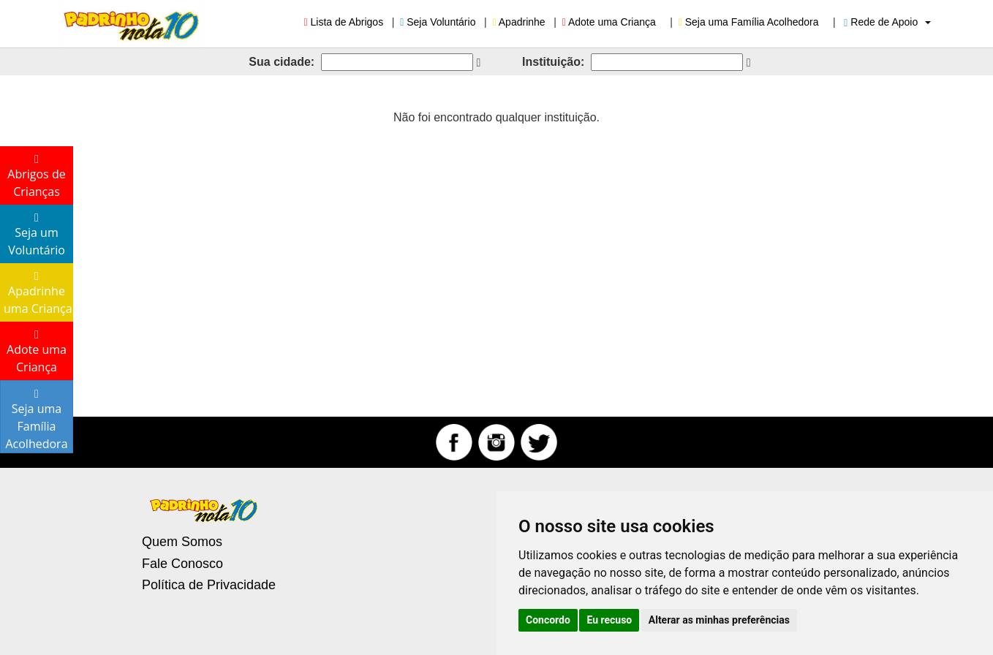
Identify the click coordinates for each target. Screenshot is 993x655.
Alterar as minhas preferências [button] (719, 620)
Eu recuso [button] (609, 620)
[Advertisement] (496, 248)
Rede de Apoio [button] (887, 22)
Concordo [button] (548, 620)
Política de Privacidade (209, 585)
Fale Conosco (182, 563)
